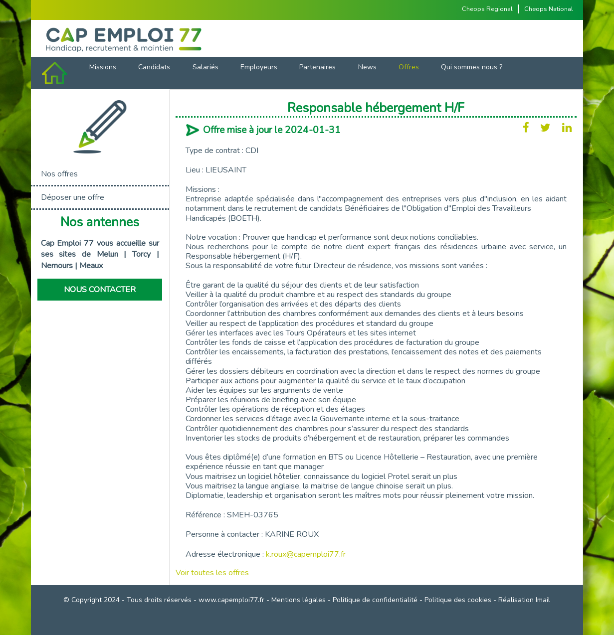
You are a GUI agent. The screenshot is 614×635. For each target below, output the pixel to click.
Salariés (205, 67)
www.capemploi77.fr (231, 600)
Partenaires (317, 67)
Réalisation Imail (524, 600)
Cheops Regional (487, 8)
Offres (409, 67)
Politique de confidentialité (375, 600)
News (367, 67)
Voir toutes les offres (212, 572)
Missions (102, 67)
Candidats (154, 67)
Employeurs (258, 67)
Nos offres (59, 173)
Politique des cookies (457, 600)
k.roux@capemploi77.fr (306, 554)
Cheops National (548, 8)
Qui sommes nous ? (471, 67)
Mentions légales (298, 600)
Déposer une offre (72, 197)
